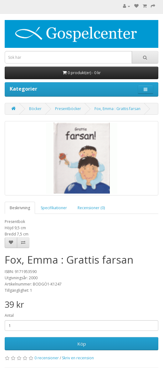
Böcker (35, 108)
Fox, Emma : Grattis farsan (117, 108)
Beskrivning (20, 207)
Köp (81, 344)
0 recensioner (46, 358)
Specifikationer (54, 207)
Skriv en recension (78, 358)
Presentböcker (68, 108)
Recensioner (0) (91, 207)
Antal (9, 315)
